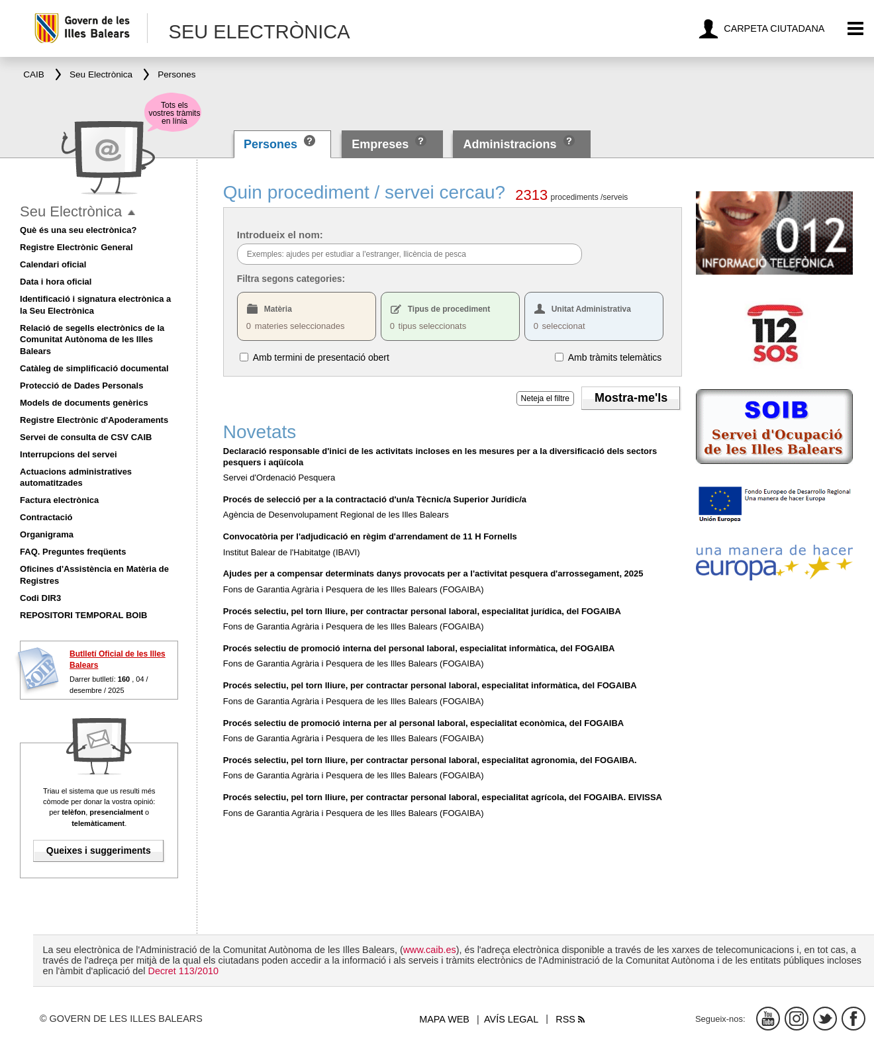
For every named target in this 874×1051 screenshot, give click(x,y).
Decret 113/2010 (183, 971)
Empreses (380, 144)
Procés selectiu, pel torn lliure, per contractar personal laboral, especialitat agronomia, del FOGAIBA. (430, 760)
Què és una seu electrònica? (78, 230)
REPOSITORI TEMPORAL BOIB (83, 615)
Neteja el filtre (545, 398)
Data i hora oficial (55, 282)
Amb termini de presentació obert (321, 356)
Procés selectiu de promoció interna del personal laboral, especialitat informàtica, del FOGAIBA (419, 648)
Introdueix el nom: (280, 235)
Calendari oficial (53, 264)
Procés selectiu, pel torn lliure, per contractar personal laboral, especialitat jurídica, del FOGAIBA (422, 611)
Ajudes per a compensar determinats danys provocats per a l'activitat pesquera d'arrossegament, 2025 (433, 573)
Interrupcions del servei (68, 454)
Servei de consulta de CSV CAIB (86, 437)
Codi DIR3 (40, 598)
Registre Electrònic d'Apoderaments (94, 420)
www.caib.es (429, 949)
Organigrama (46, 534)
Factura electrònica (59, 500)
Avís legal (511, 1019)
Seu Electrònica (71, 211)
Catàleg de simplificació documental (94, 368)
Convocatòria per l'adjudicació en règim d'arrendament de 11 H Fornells (370, 536)
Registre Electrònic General (76, 247)
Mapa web (444, 1019)
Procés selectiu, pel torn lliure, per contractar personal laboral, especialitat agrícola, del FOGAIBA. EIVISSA (442, 797)
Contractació (46, 517)
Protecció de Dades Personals (81, 385)
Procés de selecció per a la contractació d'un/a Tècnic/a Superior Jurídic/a (374, 499)
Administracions (510, 144)
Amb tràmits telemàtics (615, 356)
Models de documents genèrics (84, 403)
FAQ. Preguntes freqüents (73, 552)
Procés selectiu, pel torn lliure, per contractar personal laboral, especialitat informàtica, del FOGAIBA (430, 685)
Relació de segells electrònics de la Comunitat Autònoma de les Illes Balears (92, 340)
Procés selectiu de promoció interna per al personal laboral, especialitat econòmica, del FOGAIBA (423, 723)
